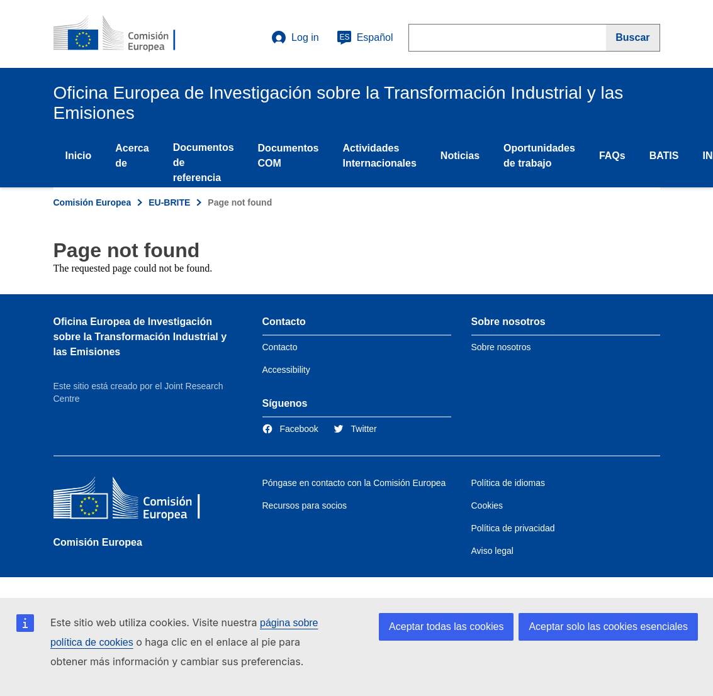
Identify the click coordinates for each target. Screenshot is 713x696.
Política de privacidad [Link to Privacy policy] (513, 528)
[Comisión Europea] (144, 501)
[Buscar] (633, 38)
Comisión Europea (92, 202)
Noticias (460, 155)
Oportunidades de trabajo (539, 155)
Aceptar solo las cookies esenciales (608, 626)
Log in (295, 37)
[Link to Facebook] (290, 429)
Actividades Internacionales (379, 155)
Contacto (280, 347)
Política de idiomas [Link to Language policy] (508, 483)
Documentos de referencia (203, 162)
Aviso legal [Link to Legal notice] (492, 551)
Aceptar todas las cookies (446, 626)
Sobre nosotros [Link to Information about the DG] (501, 347)
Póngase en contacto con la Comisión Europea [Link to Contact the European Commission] (354, 483)
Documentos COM (288, 155)
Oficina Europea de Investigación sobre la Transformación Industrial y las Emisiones (140, 336)
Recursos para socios (304, 505)
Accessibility (286, 370)
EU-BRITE (169, 202)
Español (365, 37)
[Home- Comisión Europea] (129, 34)
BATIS (664, 155)
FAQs (612, 155)
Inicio (78, 155)
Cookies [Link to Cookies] (487, 505)
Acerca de (132, 155)
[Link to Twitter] (355, 429)
